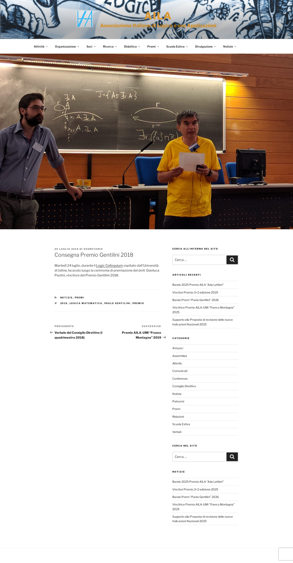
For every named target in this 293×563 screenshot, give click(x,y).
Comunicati (179, 371)
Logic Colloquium (109, 265)
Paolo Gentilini (117, 303)
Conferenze (180, 378)
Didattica (132, 46)
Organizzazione (67, 46)
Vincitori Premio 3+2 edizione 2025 (195, 292)
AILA (158, 16)
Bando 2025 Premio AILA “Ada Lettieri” (198, 284)
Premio (138, 303)
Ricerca (110, 46)
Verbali (176, 432)
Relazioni (178, 416)
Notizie (230, 46)
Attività (41, 46)
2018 (64, 303)
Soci (91, 46)
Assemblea (179, 356)
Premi (153, 46)
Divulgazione (205, 46)
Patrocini (178, 401)
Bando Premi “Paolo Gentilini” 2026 (195, 300)
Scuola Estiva (177, 46)
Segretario (93, 249)
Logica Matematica (86, 303)
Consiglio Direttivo (184, 386)
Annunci (177, 348)
